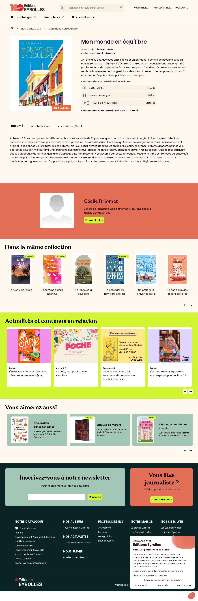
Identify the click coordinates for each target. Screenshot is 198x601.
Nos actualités (81, 17)
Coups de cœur (27, 528)
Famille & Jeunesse (26, 547)
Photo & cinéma (24, 567)
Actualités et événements (74, 545)
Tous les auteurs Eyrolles (81, 527)
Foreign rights (110, 538)
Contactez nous (161, 499)
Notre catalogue (21, 17)
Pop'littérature (106, 53)
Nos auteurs (52, 17)
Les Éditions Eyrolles (138, 534)
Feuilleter (61, 108)
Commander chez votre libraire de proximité (109, 110)
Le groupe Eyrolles (142, 527)
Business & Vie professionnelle (33, 572)
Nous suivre (181, 7)
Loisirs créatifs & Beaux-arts (32, 557)
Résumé (17, 126)
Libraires (107, 533)
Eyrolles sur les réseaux (80, 563)
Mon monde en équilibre (63, 28)
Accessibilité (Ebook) (71, 126)
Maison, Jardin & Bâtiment (30, 562)
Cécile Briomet (104, 49)
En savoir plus (94, 220)
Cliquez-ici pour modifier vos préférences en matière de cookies (149, 594)
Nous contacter (111, 543)
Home (12, 28)
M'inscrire (95, 497)
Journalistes (109, 527)
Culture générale (25, 552)
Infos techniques (41, 126)
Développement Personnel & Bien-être (32, 540)
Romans (20, 533)
